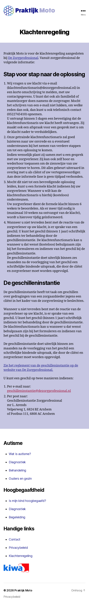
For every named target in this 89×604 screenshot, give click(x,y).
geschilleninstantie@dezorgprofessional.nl (39, 391)
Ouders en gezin (20, 478)
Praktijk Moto (23, 590)
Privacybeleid (18, 547)
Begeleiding (17, 517)
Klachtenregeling (20, 556)
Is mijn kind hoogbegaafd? (27, 501)
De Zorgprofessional (23, 58)
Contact (14, 539)
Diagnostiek (17, 462)
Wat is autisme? (20, 454)
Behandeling (17, 470)
